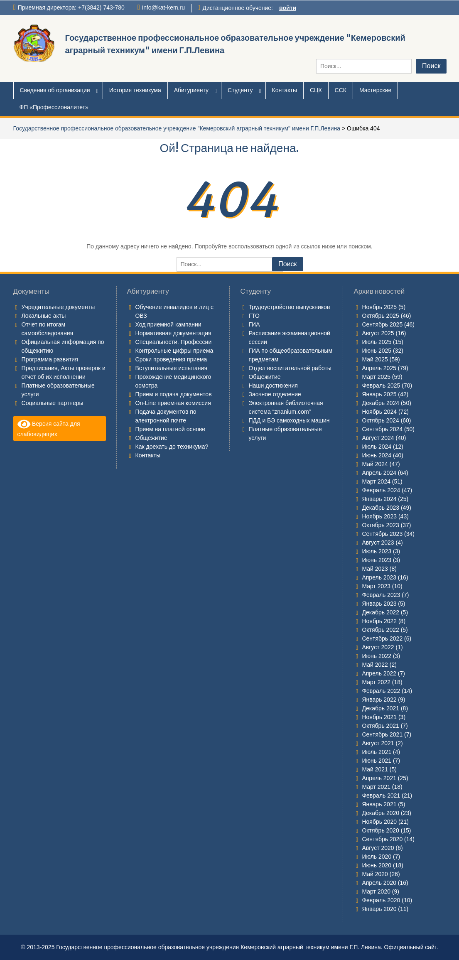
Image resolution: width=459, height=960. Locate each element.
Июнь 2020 (376, 865)
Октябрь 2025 (380, 315)
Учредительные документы (58, 307)
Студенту (240, 90)
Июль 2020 (376, 856)
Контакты (284, 90)
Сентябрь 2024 (382, 429)
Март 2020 (376, 891)
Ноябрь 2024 (379, 411)
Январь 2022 (379, 699)
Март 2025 (376, 376)
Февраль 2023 (381, 595)
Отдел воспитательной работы (289, 368)
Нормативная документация (173, 333)
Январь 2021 (379, 804)
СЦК (316, 90)
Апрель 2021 (379, 778)
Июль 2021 (376, 752)
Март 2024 (376, 481)
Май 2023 (375, 568)
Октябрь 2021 (380, 725)
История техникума (135, 90)
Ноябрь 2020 (379, 821)
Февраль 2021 (381, 795)
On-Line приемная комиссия (173, 403)
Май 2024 (375, 464)
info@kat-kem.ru (163, 7)
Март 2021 (376, 786)
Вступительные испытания (171, 368)
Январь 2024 (379, 499)
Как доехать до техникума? (172, 446)
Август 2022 (378, 647)
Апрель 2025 (379, 368)
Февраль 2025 (381, 385)
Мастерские (375, 90)
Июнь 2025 (376, 350)
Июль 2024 (376, 446)
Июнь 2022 (376, 656)
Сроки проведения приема (171, 359)
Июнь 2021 (376, 760)
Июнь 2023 (376, 560)
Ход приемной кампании (168, 324)
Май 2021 (375, 769)
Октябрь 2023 (380, 525)
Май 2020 (375, 874)
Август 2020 (378, 848)
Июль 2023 (376, 551)
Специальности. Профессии (173, 342)
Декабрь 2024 (380, 403)
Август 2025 (378, 333)
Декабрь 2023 (380, 507)
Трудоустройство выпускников (289, 307)
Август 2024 (378, 438)
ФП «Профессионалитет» (54, 107)
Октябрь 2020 (380, 830)
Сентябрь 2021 (382, 734)
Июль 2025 (376, 342)
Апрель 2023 (379, 577)
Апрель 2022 (379, 673)
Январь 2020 (379, 909)
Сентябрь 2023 (382, 533)
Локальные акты (44, 315)
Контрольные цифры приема (174, 350)
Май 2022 (375, 664)
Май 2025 (375, 359)
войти (287, 8)
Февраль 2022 (381, 690)
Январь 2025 (379, 394)
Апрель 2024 (379, 472)
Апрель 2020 (379, 882)
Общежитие (151, 438)
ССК (340, 90)
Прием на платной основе (170, 429)
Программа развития (50, 359)
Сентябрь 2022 (382, 638)
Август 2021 (378, 743)
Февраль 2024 (381, 490)
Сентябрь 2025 (382, 324)
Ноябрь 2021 (379, 717)
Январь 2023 (379, 603)
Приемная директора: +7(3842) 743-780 (71, 7)
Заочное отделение (274, 394)
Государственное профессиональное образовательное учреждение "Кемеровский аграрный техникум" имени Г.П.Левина (176, 128)
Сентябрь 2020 (382, 839)
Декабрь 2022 (380, 612)
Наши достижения (272, 385)
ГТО (253, 315)
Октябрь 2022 (380, 629)
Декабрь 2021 (380, 708)
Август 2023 (378, 542)
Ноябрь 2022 (379, 621)
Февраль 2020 (381, 900)
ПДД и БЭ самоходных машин (288, 420)
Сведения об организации (55, 90)
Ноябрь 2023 (379, 516)
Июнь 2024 (376, 455)
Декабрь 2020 (380, 813)
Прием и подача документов (173, 394)
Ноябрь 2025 (379, 307)
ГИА (254, 324)
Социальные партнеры (52, 403)
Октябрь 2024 (380, 420)
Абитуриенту (191, 90)
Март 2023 (376, 586)
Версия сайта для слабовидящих (48, 427)
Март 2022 (376, 682)
